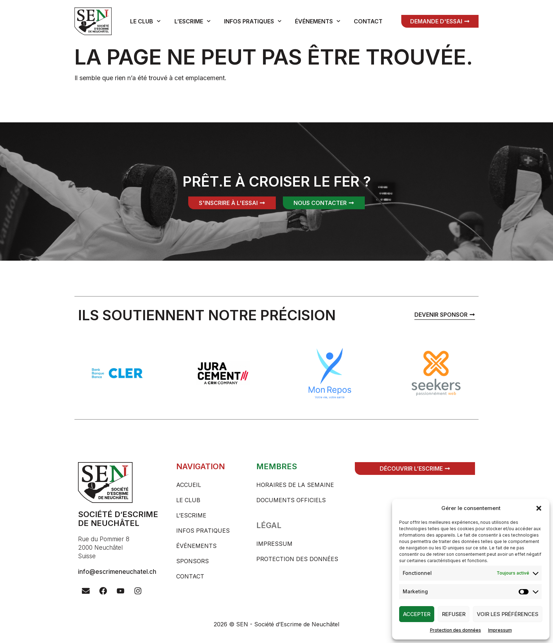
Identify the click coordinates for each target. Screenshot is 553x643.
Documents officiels (291, 500)
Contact (368, 21)
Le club (145, 21)
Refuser (453, 614)
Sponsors (192, 561)
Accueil (188, 484)
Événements (317, 21)
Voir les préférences (507, 614)
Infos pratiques (252, 21)
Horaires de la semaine (295, 484)
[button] (538, 508)
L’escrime (192, 21)
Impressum (500, 630)
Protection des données (455, 630)
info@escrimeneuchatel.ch (117, 571)
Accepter (416, 614)
